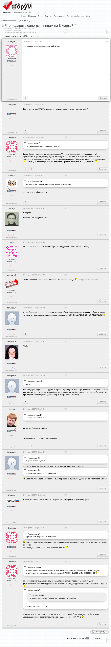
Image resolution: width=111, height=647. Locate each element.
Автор (11, 208)
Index (23, 16)
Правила (32, 16)
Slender (11, 176)
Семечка (12, 137)
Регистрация (59, 16)
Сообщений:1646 (11, 203)
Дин (11, 242)
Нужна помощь (24, 21)
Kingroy (11, 495)
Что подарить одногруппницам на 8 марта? (39, 25)
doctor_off (11, 275)
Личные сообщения (75, 16)
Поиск (40, 16)
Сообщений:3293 (11, 336)
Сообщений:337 (12, 270)
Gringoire (12, 105)
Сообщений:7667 (11, 237)
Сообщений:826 (12, 99)
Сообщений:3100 (11, 523)
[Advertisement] (67, 71)
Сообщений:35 (12, 447)
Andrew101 (12, 342)
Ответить (103, 98)
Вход (87, 16)
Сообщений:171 (12, 132)
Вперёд (36, 36)
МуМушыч (11, 308)
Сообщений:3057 (11, 370)
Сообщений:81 (12, 170)
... (45, 595)
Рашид (12, 409)
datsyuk (11, 42)
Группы (48, 16)
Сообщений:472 (12, 302)
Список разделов (8, 21)
